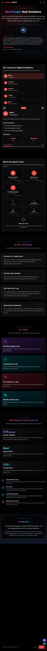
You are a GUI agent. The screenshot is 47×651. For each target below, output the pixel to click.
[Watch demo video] (44, 640)
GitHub (5, 49)
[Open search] (40, 2)
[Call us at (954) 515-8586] (44, 644)
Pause (23, 108)
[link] (9, 2)
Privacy (18, 649)
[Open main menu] (44, 2)
